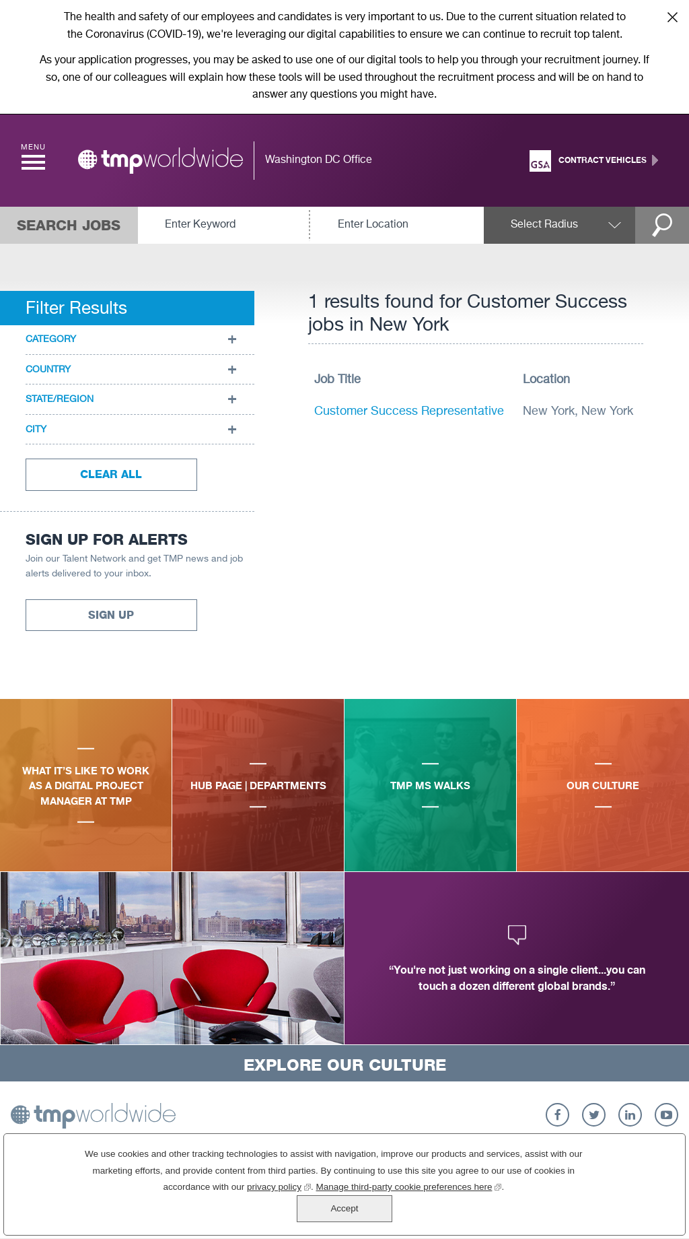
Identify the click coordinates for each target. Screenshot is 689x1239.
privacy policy (231, 1212)
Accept (615, 1197)
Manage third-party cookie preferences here (361, 1212)
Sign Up (111, 615)
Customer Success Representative (409, 411)
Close (672, 17)
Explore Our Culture (345, 1065)
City (36, 429)
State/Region (60, 399)
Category (51, 339)
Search (662, 225)
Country (48, 369)
